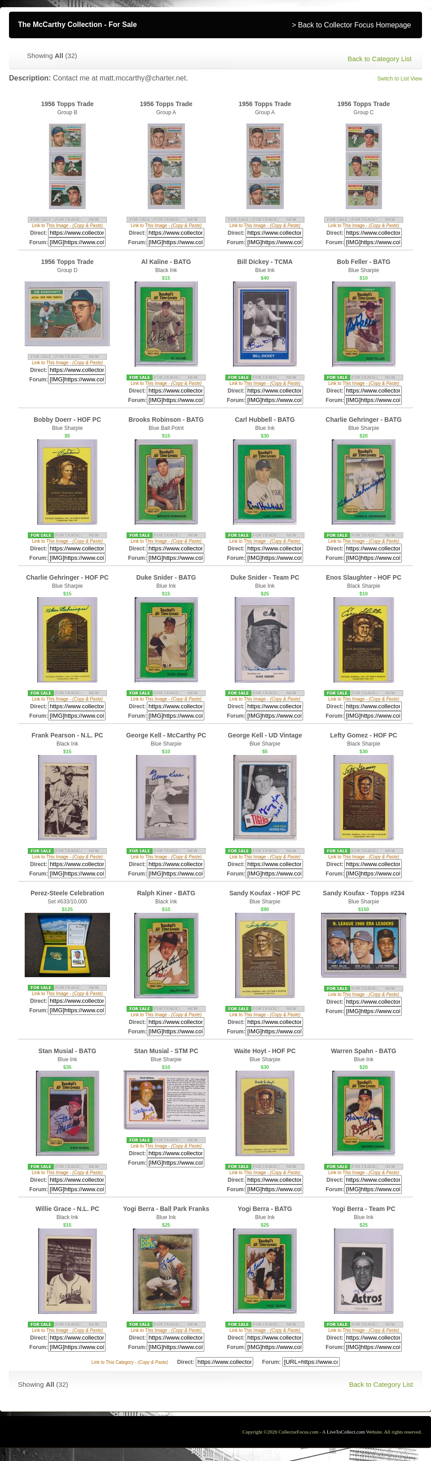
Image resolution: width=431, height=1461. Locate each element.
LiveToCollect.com (346, 1431)
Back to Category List (379, 59)
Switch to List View (399, 79)
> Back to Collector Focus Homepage (351, 25)
